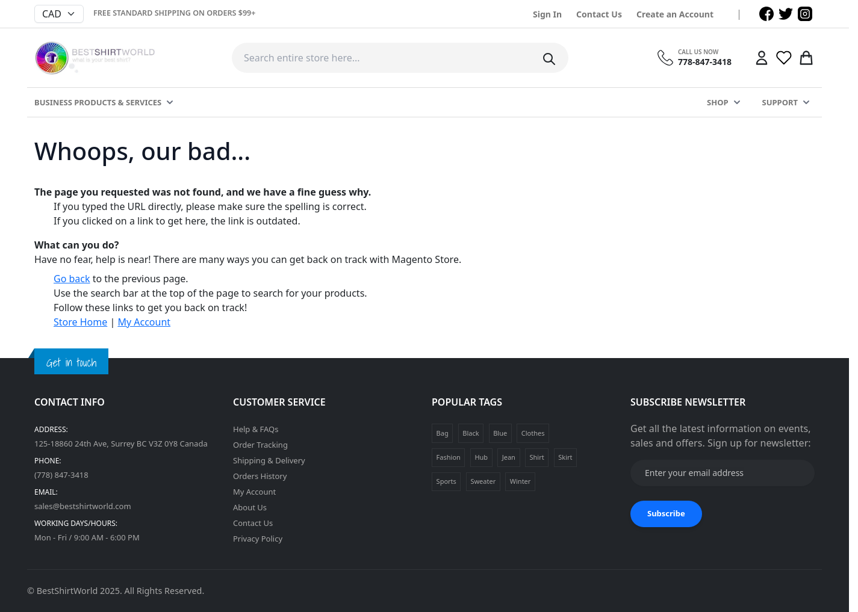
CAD (51, 13)
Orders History (260, 476)
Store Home (80, 322)
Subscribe (666, 513)
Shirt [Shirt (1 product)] (536, 457)
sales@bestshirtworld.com (82, 506)
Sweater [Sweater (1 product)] (483, 481)
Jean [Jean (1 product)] (508, 457)
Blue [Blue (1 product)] (500, 432)
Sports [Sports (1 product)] (446, 481)
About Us (250, 507)
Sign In (547, 14)
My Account (143, 322)
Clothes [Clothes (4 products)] (533, 432)
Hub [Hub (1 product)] (481, 457)
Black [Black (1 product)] (470, 432)
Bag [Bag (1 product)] (443, 432)
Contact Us (599, 14)
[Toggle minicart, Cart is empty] (806, 57)
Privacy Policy (257, 538)
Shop (717, 102)
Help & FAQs (256, 429)
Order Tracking (260, 444)
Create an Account (674, 14)
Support (780, 102)
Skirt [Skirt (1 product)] (565, 457)
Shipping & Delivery (269, 460)
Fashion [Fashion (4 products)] (449, 457)
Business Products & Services (97, 102)
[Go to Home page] (94, 58)
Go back (72, 278)
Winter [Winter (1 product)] (520, 481)
